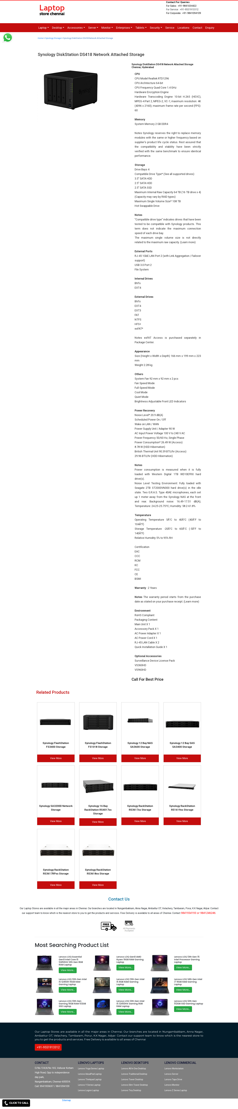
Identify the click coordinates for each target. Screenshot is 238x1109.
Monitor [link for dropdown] (106, 27)
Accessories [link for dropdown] (75, 27)
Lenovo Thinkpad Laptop (90, 1079)
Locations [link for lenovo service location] (183, 27)
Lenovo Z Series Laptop (176, 1090)
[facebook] (64, 1105)
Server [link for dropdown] (92, 27)
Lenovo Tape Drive (173, 1079)
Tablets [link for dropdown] (139, 27)
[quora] (75, 1105)
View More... (68, 970)
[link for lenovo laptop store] (52, 11)
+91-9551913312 (48, 1047)
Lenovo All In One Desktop (133, 1068)
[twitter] (59, 1105)
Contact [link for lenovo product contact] (197, 27)
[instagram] (69, 1105)
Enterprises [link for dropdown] (123, 27)
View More (56, 758)
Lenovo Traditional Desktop (134, 1074)
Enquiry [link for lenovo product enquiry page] (209, 27)
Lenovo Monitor (172, 1085)
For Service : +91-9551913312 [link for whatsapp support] (182, 9)
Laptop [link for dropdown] (42, 27)
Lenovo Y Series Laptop (89, 1085)
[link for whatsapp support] (7, 37)
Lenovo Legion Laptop (88, 1090)
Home (40, 38)
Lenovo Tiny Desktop (131, 1090)
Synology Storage (53, 38)
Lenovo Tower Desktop (132, 1079)
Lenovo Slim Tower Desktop (134, 1085)
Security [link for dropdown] (155, 27)
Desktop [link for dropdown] (57, 27)
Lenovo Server (171, 1074)
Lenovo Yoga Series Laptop (91, 1068)
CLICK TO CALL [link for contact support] (16, 1103)
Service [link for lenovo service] (169, 27)
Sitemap (66, 1100)
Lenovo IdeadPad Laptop (90, 1074)
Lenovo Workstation (174, 1068)
